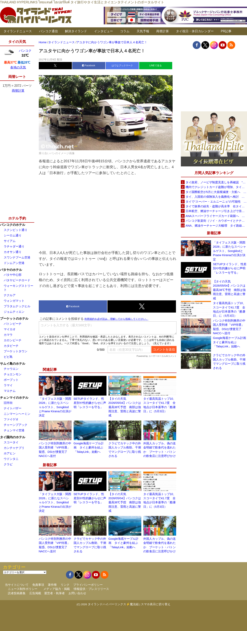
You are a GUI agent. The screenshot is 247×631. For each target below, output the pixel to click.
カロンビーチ (12, 340)
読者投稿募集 (17, 593)
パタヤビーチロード (17, 280)
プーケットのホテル (14, 318)
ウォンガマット (14, 300)
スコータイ (11, 442)
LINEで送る (155, 65)
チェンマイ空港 (14, 430)
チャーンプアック (15, 424)
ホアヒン (10, 453)
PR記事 (226, 31)
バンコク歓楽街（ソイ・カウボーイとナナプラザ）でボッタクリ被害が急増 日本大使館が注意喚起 (216, 220)
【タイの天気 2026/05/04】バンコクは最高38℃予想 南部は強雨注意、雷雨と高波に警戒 (124, 407)
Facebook (88, 65)
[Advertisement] (108, 212)
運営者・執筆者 (54, 593)
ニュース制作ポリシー (22, 588)
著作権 (52, 584)
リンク (65, 584)
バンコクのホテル (12, 224)
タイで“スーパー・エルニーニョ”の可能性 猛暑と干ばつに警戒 (216, 201)
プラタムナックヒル (17, 306)
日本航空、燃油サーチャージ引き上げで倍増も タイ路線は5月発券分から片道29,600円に (216, 211)
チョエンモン (12, 374)
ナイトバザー (12, 408)
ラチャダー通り (14, 246)
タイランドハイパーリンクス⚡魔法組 (113, 604)
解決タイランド (76, 31)
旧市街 (8, 402)
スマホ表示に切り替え (155, 604)
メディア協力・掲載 (56, 588)
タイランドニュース (18, 31)
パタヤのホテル (11, 269)
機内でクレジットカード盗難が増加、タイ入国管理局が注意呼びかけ (216, 187)
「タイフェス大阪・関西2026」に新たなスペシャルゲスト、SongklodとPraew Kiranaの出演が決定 (55, 407)
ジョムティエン (14, 311)
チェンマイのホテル (14, 397)
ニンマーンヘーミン (17, 413)
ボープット (11, 379)
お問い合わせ (77, 593)
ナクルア (10, 295)
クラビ (8, 464)
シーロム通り (12, 235)
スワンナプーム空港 (17, 257)
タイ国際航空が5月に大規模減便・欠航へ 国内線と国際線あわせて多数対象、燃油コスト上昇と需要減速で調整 (216, 192)
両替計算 (162, 31)
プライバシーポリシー (88, 584)
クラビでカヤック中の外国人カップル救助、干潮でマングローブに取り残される (229, 361)
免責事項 (38, 584)
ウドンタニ (11, 458)
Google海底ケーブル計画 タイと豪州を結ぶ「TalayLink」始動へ (89, 447)
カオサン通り (12, 252)
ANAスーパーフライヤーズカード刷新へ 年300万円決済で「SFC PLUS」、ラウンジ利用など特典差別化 (216, 216)
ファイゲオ (11, 419)
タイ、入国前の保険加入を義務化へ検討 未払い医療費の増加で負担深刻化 (216, 196)
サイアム (10, 241)
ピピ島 (8, 356)
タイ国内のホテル (12, 437)
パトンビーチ (12, 323)
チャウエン (11, 368)
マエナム (10, 390)
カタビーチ (11, 345)
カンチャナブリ (14, 447)
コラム (125, 31)
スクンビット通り (15, 230)
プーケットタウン (15, 351)
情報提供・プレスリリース (91, 588)
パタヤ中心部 (12, 274)
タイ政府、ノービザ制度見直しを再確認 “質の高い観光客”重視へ (216, 182)
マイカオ (10, 329)
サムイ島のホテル (12, 363)
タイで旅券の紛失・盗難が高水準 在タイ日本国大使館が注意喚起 (216, 206)
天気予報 (143, 31)
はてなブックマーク (122, 65)
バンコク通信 (48, 31)
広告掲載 (35, 593)
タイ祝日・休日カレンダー (195, 31)
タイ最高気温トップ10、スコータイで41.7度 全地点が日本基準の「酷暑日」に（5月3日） (229, 309)
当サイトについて (17, 584)
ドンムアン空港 (14, 263)
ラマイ (8, 385)
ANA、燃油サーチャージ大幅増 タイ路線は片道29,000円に (216, 225)
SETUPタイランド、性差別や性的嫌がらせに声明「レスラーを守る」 (90, 403)
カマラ (8, 334)
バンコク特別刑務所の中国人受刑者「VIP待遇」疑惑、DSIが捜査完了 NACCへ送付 (229, 327)
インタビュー (103, 31)
